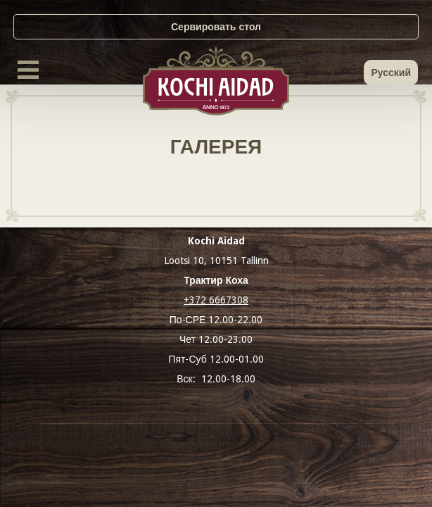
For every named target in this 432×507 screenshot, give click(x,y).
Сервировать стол (216, 26)
